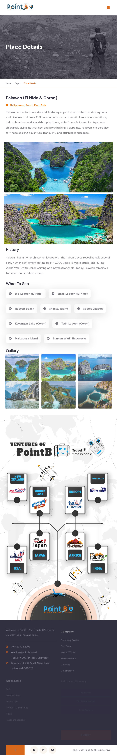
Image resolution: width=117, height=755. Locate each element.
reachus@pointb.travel (24, 654)
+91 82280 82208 (20, 648)
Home (8, 83)
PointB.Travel (104, 749)
